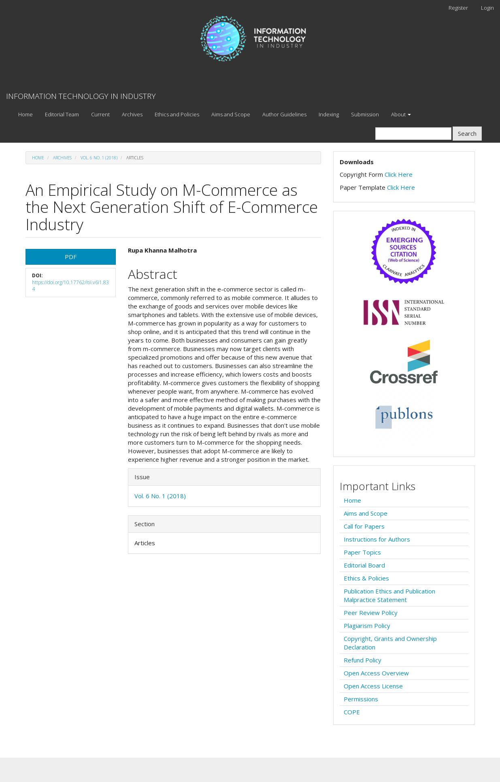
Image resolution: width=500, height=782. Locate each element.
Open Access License (373, 686)
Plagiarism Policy (367, 625)
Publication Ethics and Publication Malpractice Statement (389, 595)
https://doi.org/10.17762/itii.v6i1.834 (70, 286)
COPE (352, 712)
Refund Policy (362, 660)
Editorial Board (364, 565)
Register (458, 7)
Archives (132, 114)
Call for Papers (364, 526)
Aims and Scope (230, 114)
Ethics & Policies (366, 578)
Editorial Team (62, 114)
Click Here (399, 174)
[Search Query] (413, 133)
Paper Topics (362, 552)
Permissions (361, 699)
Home (25, 114)
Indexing (329, 114)
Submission (365, 114)
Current (100, 114)
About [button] (401, 114)
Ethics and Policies (177, 114)
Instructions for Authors (377, 539)
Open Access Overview (376, 673)
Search (467, 133)
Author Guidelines (284, 114)
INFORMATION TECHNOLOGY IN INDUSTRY (81, 96)
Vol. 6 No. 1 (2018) (99, 158)
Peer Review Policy (371, 612)
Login (487, 7)
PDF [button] (71, 257)
